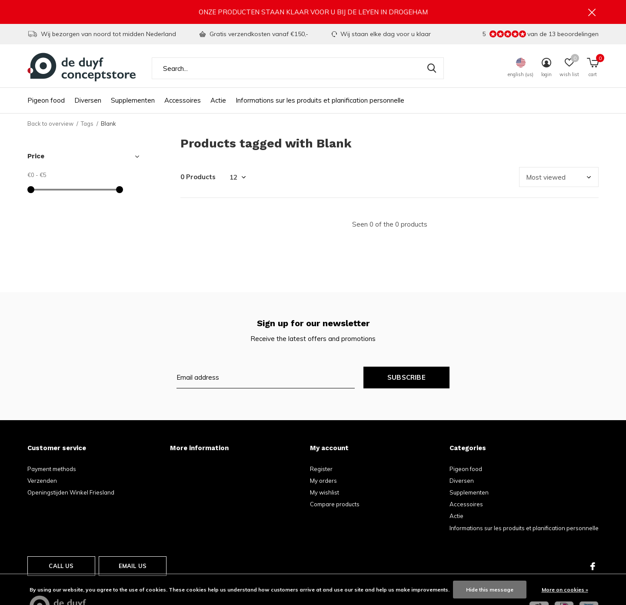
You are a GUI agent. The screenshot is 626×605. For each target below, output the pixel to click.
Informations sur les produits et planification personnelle (320, 100)
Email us (133, 565)
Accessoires (182, 100)
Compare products (335, 504)
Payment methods (51, 468)
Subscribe (406, 377)
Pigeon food (46, 100)
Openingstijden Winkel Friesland (70, 492)
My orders (323, 480)
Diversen (87, 100)
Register (321, 468)
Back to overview (50, 123)
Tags (87, 123)
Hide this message (489, 589)
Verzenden (42, 480)
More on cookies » (565, 589)
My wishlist (324, 492)
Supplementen (133, 100)
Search (432, 68)
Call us (61, 565)
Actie (218, 100)
